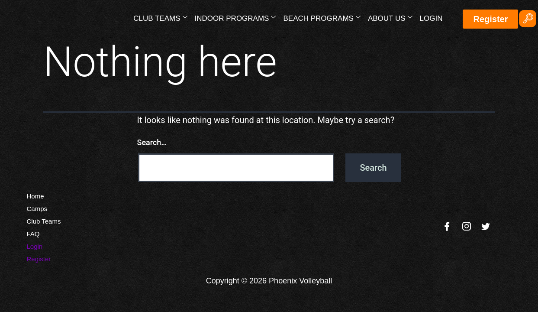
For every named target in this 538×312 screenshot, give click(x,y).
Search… (152, 142)
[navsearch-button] (527, 18)
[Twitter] (485, 227)
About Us (390, 17)
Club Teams (160, 17)
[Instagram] (466, 227)
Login (431, 18)
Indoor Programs (235, 17)
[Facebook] (447, 227)
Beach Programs (321, 17)
